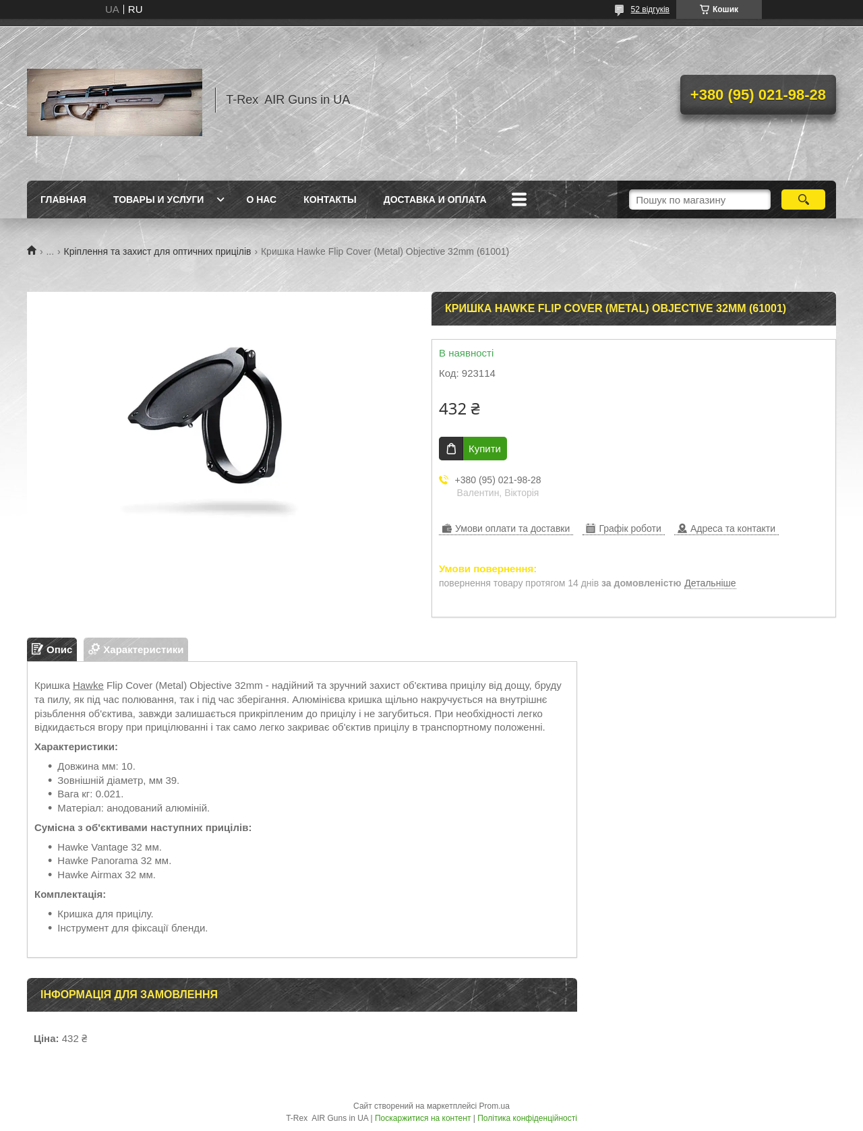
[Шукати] (803, 199)
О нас (261, 199)
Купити (485, 448)
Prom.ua (494, 1106)
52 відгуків (650, 9)
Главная (63, 199)
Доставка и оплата (435, 199)
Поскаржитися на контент (423, 1118)
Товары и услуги (158, 199)
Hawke (88, 685)
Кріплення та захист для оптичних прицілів (157, 251)
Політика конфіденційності (527, 1118)
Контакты (329, 199)
